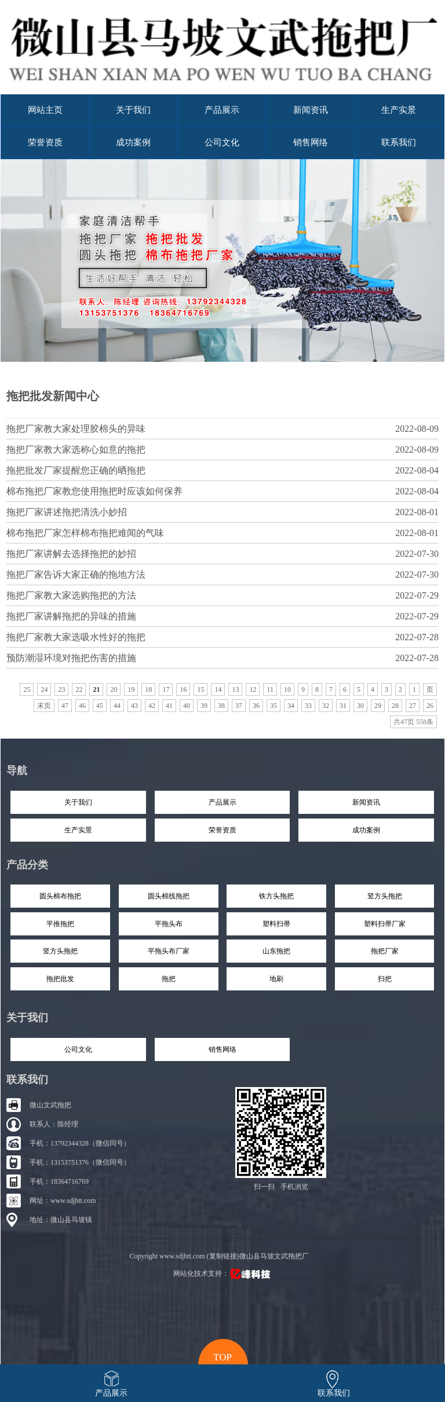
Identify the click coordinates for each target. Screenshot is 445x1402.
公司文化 (222, 142)
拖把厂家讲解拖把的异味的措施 (222, 616)
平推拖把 (60, 924)
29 (377, 706)
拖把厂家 (385, 951)
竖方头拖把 (384, 896)
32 (325, 706)
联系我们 (398, 142)
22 (78, 689)
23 (61, 689)
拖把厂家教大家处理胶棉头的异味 (222, 429)
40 (186, 706)
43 (134, 706)
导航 (16, 770)
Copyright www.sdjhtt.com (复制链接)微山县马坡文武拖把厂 (218, 1256)
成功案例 (133, 142)
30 (360, 706)
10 (287, 689)
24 (44, 689)
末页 (44, 706)
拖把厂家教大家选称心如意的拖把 (222, 449)
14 (217, 689)
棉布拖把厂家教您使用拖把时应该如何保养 (222, 491)
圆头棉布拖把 (60, 896)
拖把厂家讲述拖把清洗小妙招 (222, 512)
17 (165, 689)
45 (99, 706)
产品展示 (222, 110)
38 (221, 706)
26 (429, 706)
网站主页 (45, 110)
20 (113, 689)
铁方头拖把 (276, 896)
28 (395, 706)
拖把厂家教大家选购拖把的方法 (222, 595)
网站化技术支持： (222, 1273)
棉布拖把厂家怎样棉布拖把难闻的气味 (222, 533)
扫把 (385, 979)
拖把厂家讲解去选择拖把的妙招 (222, 554)
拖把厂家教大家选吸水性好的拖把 (222, 637)
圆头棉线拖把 (168, 896)
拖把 (169, 979)
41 (169, 706)
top (222, 1355)
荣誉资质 (45, 142)
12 (252, 689)
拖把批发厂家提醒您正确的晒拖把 (222, 470)
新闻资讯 (310, 110)
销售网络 (310, 142)
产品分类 (27, 865)
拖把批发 (60, 979)
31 (343, 706)
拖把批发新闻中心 (52, 396)
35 (273, 706)
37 (238, 706)
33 (308, 706)
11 (270, 689)
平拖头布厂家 (168, 951)
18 (148, 689)
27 (412, 706)
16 (183, 689)
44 (117, 706)
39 (203, 706)
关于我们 (133, 110)
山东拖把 (276, 951)
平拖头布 (169, 924)
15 (200, 689)
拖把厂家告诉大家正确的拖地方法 (222, 574)
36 (256, 706)
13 (235, 689)
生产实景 (398, 110)
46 (82, 706)
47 (64, 706)
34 (290, 706)
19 (130, 689)
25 (26, 689)
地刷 (276, 979)
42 (151, 706)
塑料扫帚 (276, 924)
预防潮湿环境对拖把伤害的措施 (222, 658)
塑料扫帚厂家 (385, 924)
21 (96, 689)
